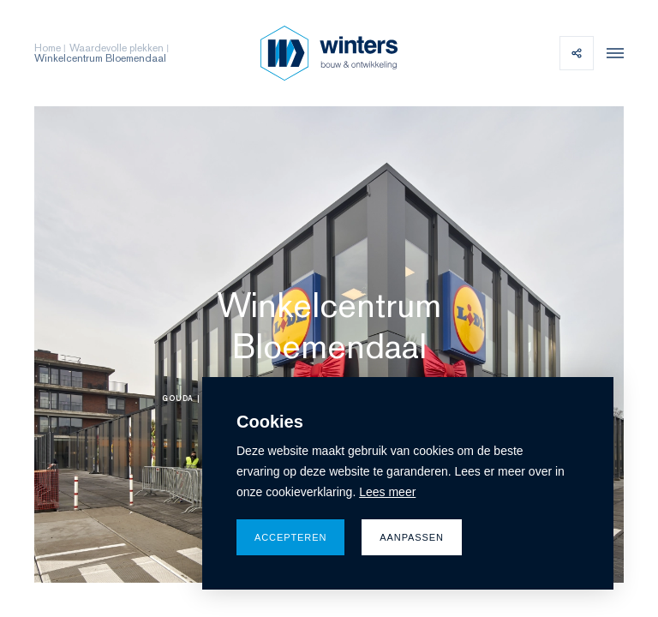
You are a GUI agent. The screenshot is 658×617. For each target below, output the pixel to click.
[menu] (611, 53)
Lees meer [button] (387, 492)
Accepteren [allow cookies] (290, 537)
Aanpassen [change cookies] (412, 537)
